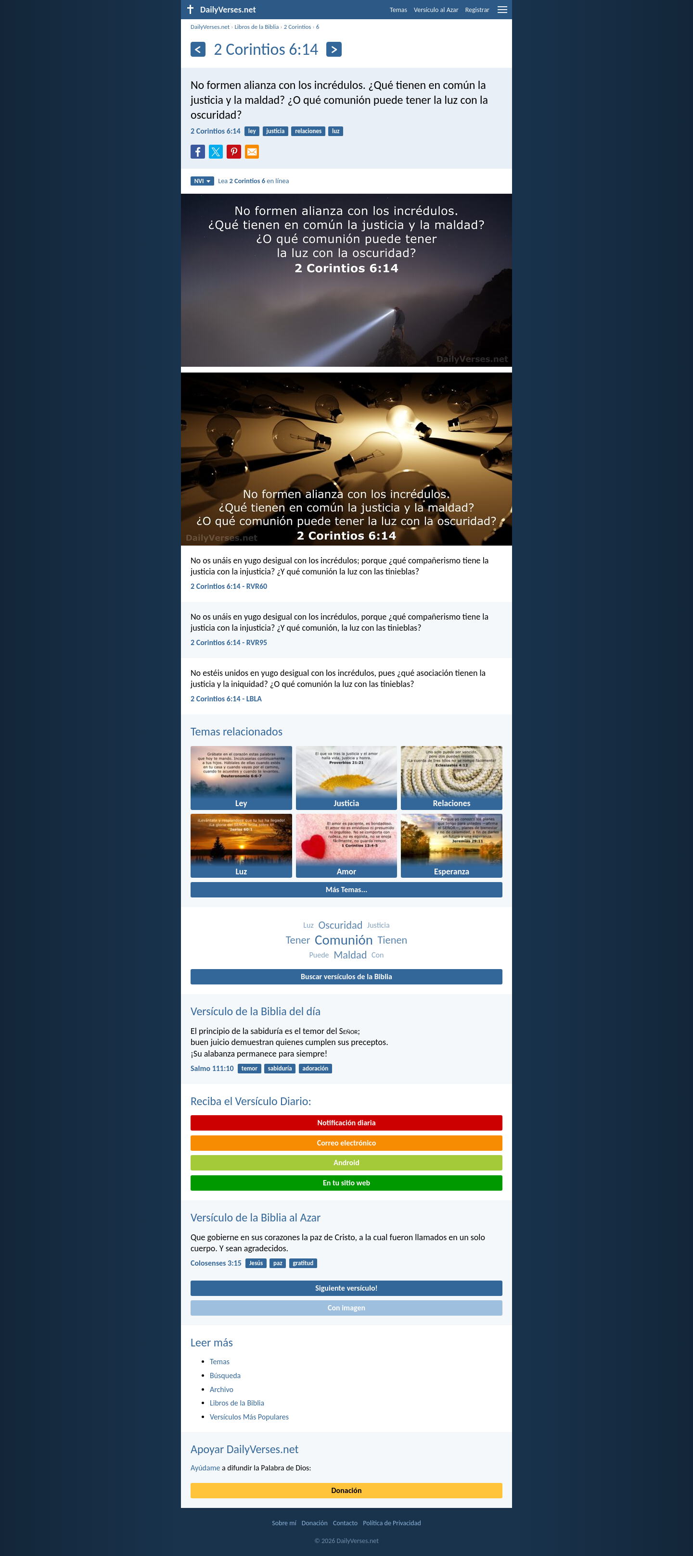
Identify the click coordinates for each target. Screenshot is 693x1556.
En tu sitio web (346, 1182)
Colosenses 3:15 (216, 1263)
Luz (308, 925)
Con (378, 954)
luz (335, 131)
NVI (202, 181)
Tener (298, 940)
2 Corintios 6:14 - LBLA (226, 698)
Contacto (345, 1523)
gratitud (303, 1263)
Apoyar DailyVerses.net (245, 1449)
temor (249, 1068)
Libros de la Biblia (256, 26)
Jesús (256, 1263)
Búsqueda (225, 1375)
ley (252, 131)
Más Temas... (347, 889)
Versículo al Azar (436, 10)
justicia (275, 131)
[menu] (502, 13)
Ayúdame (205, 1467)
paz (277, 1263)
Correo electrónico (346, 1142)
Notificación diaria (346, 1122)
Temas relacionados (236, 731)
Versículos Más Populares (249, 1416)
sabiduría (280, 1068)
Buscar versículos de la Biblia (346, 976)
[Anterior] (198, 49)
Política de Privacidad (392, 1523)
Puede (319, 954)
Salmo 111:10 (212, 1068)
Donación (347, 1490)
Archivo (221, 1389)
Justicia (378, 925)
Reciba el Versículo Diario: (251, 1101)
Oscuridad (340, 925)
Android (346, 1162)
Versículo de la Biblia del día (256, 1011)
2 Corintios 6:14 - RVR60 (229, 586)
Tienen (392, 940)
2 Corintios (297, 26)
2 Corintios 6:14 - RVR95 (229, 642)
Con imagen (346, 1307)
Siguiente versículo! (346, 1288)
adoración (315, 1068)
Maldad (350, 954)
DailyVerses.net (210, 26)
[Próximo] (333, 49)
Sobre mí (284, 1523)
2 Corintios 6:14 (216, 131)
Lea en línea (253, 180)
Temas (398, 10)
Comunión (344, 940)
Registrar (477, 10)
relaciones (308, 131)
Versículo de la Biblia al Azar (256, 1217)
